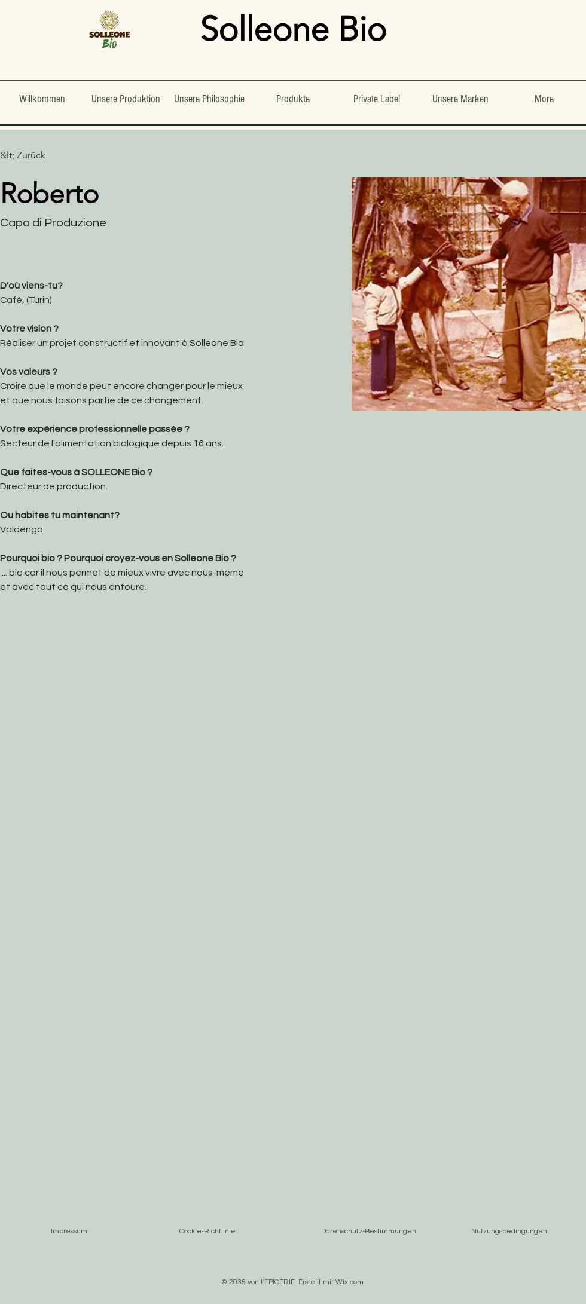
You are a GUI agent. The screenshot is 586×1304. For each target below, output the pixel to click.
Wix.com (349, 1282)
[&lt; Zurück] (23, 155)
